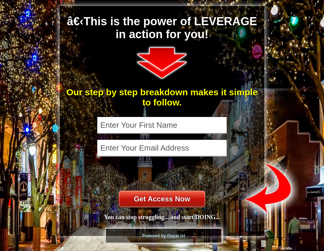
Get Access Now (162, 199)
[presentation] (162, 174)
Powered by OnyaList (163, 235)
